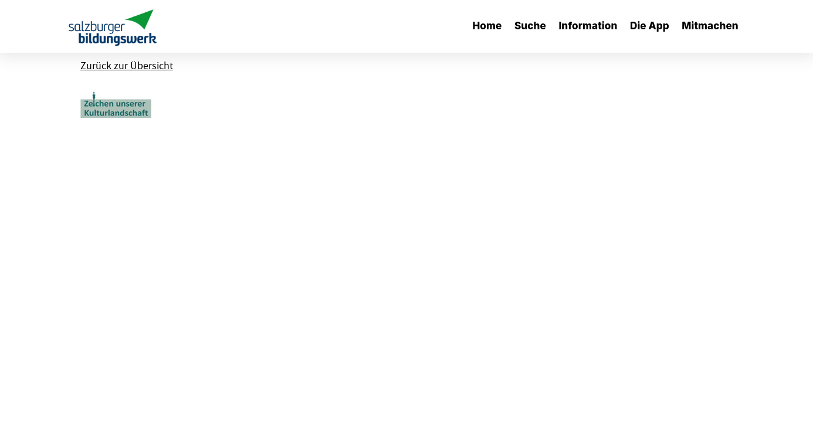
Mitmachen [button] (710, 25)
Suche (530, 25)
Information (587, 25)
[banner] (113, 26)
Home (487, 25)
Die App (649, 25)
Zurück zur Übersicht (126, 66)
